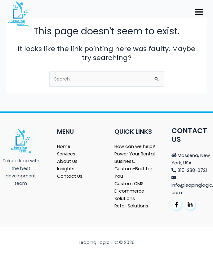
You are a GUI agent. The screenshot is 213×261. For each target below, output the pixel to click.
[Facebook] (176, 205)
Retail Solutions (131, 206)
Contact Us (69, 176)
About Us (67, 161)
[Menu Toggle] (199, 12)
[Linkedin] (190, 205)
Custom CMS (129, 184)
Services (66, 154)
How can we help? (134, 146)
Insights (65, 169)
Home (63, 146)
